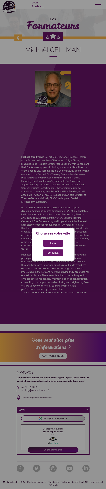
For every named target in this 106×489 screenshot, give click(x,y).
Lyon (53, 243)
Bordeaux (53, 252)
